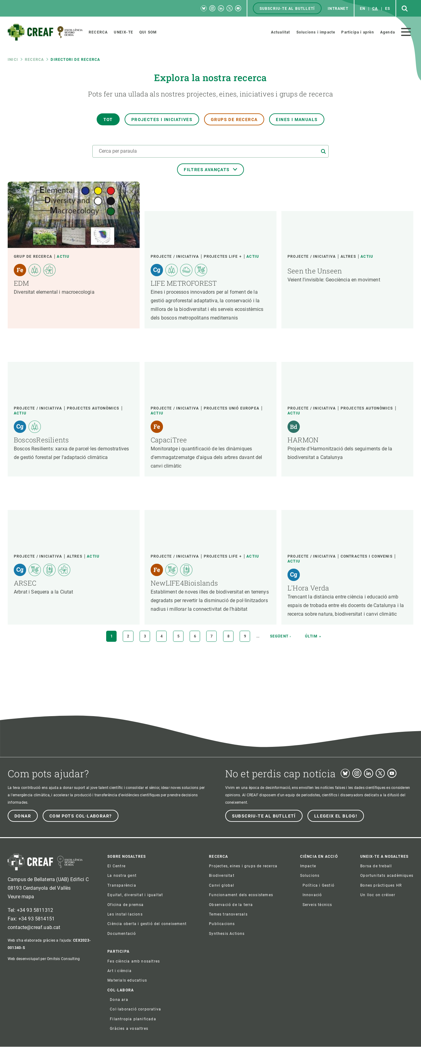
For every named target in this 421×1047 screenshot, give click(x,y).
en (362, 8)
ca (375, 8)
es (387, 8)
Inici (13, 59)
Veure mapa (21, 897)
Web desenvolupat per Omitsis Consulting (44, 959)
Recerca (34, 59)
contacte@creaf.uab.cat (34, 927)
